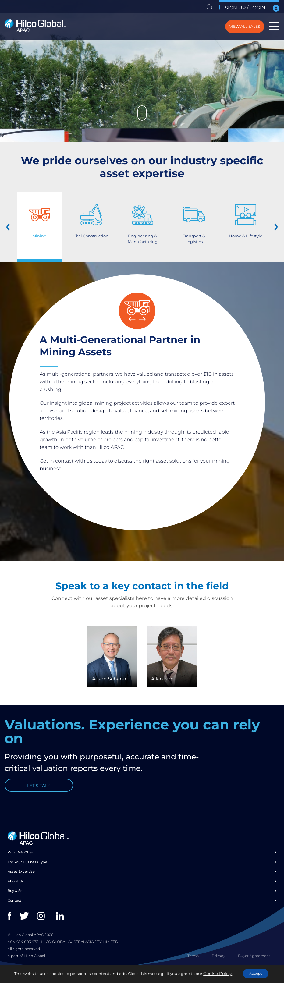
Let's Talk (38, 790)
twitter (24, 924)
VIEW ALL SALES (234, 26)
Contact (14, 908)
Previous (12, 227)
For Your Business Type (27, 869)
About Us (16, 888)
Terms (193, 963)
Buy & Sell (16, 898)
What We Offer (20, 860)
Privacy (218, 963)
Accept (254, 973)
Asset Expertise (21, 879)
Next (272, 227)
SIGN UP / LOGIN (250, 8)
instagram (42, 924)
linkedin (61, 924)
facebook (13, 924)
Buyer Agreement (254, 963)
